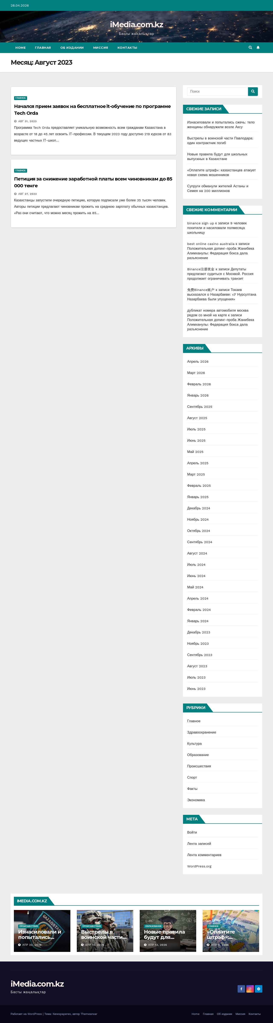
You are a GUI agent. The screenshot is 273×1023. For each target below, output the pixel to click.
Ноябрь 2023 (198, 644)
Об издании (72, 48)
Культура (194, 744)
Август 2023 (197, 666)
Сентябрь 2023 (199, 655)
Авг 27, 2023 (27, 193)
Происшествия (199, 766)
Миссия (100, 48)
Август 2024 (197, 553)
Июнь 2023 (196, 689)
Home (20, 48)
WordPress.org (199, 866)
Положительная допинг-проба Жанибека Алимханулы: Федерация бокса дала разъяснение (220, 253)
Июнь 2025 (196, 440)
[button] (250, 48)
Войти (192, 832)
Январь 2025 (198, 497)
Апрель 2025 (198, 463)
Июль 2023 (196, 677)
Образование (198, 755)
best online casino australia (211, 244)
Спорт (192, 777)
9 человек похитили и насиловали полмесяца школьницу (217, 228)
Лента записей (199, 844)
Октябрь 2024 (198, 531)
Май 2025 (195, 452)
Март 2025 (196, 474)
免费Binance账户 (201, 290)
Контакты (127, 48)
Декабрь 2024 (198, 508)
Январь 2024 (198, 621)
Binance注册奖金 (201, 269)
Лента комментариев (204, 855)
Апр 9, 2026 (220, 944)
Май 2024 (195, 587)
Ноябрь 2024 (198, 519)
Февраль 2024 (199, 610)
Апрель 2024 (198, 598)
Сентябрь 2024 (199, 542)
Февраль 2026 (199, 384)
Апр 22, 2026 (32, 944)
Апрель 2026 (198, 362)
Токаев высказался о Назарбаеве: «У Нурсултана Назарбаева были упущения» (221, 294)
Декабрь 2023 (198, 632)
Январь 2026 (198, 395)
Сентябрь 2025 (199, 407)
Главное (20, 98)
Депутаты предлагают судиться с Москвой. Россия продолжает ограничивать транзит (220, 274)
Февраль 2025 (199, 486)
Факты (192, 789)
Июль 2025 (196, 429)
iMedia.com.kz (136, 24)
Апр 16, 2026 (94, 944)
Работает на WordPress (27, 1014)
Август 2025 (197, 418)
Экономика (196, 800)
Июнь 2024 (196, 576)
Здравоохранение (201, 732)
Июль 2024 (196, 565)
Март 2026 (196, 373)
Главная (43, 48)
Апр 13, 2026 (157, 944)
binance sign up (200, 223)
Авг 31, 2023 (27, 121)
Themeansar (89, 1014)
